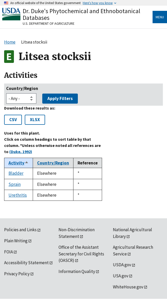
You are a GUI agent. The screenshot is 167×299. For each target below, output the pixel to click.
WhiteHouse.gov (128, 287)
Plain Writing (16, 241)
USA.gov (120, 276)
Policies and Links (20, 229)
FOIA (8, 252)
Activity (19, 163)
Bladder (16, 173)
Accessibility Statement (26, 262)
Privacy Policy (17, 274)
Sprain (15, 184)
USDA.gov (122, 265)
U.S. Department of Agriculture (48, 23)
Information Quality (77, 271)
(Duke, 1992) (20, 151)
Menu (160, 17)
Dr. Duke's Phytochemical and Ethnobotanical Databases (81, 14)
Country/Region (22, 88)
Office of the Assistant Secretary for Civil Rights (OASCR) (81, 253)
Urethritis (18, 195)
